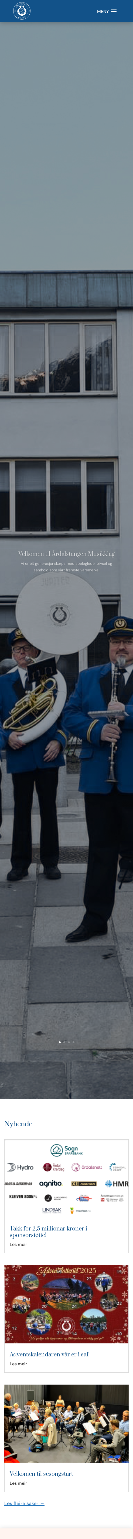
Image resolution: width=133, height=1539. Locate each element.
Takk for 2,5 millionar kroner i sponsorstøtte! (48, 1232)
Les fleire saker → (24, 1503)
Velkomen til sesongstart (41, 1474)
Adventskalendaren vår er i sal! (50, 1354)
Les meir (18, 1244)
